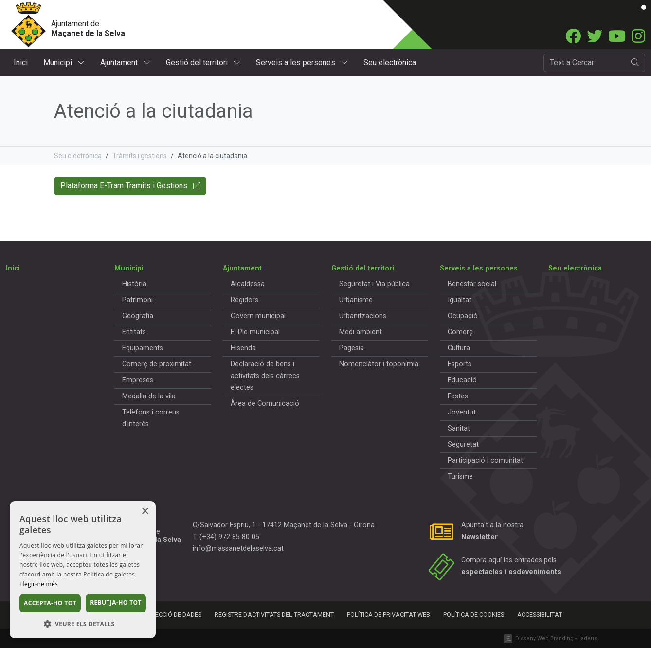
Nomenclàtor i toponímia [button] (378, 364)
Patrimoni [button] (137, 300)
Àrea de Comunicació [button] (265, 403)
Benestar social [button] (472, 284)
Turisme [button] (460, 476)
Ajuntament (125, 62)
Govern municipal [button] (258, 316)
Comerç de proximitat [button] (156, 364)
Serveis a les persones (302, 62)
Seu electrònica (389, 62)
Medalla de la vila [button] (149, 396)
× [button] (144, 511)
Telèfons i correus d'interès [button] (151, 418)
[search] (635, 63)
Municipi (64, 62)
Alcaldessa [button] (248, 284)
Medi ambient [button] (360, 332)
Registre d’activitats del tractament (274, 614)
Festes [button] (458, 396)
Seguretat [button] (463, 444)
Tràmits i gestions (139, 156)
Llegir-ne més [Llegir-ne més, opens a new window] (38, 584)
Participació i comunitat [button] (485, 460)
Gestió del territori (203, 62)
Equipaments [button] (142, 348)
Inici (21, 62)
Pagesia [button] (351, 348)
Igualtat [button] (459, 300)
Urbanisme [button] (356, 300)
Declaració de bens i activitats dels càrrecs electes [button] (265, 376)
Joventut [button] (462, 412)
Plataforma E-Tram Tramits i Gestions (130, 185)
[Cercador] (584, 63)
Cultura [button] (459, 348)
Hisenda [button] (243, 348)
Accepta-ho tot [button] (50, 603)
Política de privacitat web (388, 614)
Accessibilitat (539, 614)
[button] (82, 624)
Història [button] (134, 284)
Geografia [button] (137, 316)
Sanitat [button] (459, 428)
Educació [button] (462, 380)
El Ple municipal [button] (255, 332)
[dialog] (83, 569)
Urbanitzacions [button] (362, 316)
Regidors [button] (244, 300)
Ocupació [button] (463, 316)
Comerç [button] (460, 332)
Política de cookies (473, 614)
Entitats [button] (134, 332)
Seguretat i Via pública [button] (374, 284)
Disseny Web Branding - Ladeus (556, 638)
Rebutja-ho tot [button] (116, 602)
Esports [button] (459, 364)
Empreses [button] (137, 380)
